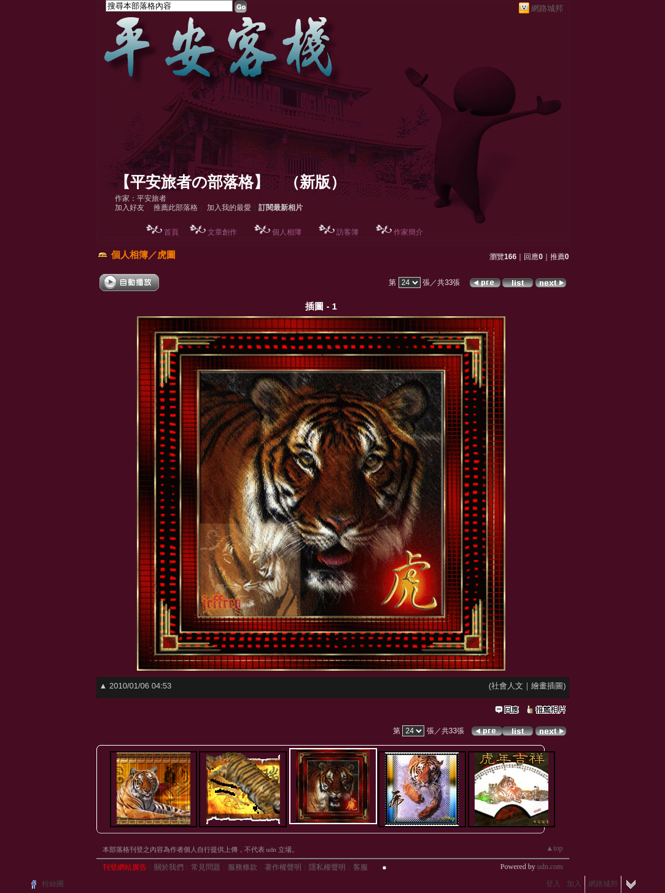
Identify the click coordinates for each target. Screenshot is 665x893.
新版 (315, 182)
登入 (553, 883)
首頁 (171, 232)
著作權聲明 (283, 867)
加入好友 (129, 207)
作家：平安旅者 (140, 198)
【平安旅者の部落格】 (192, 182)
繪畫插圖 (547, 685)
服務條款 (242, 867)
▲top (554, 848)
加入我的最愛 (229, 207)
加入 (574, 883)
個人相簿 (286, 232)
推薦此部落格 (176, 207)
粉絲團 (53, 883)
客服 (360, 867)
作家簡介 (408, 232)
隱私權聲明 (327, 867)
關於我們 (169, 867)
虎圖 (166, 254)
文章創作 (222, 232)
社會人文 (507, 685)
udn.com (550, 866)
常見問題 (205, 867)
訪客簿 (347, 232)
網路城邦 (547, 8)
